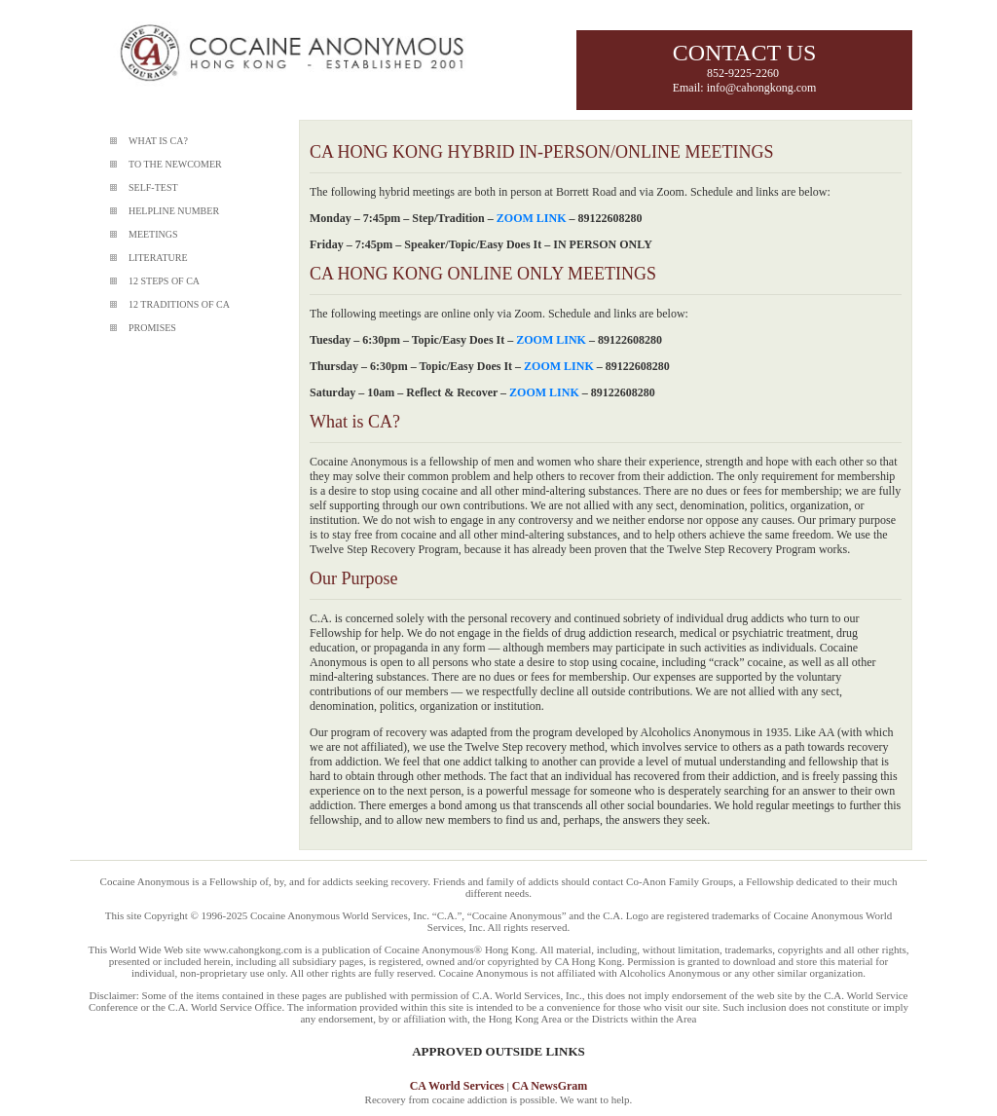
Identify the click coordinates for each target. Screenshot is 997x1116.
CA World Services (457, 1086)
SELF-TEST (153, 187)
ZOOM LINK (532, 218)
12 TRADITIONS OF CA (179, 304)
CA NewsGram (550, 1086)
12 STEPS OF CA (164, 281)
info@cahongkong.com (762, 87)
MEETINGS (153, 234)
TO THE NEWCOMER (175, 164)
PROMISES (152, 327)
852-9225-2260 (744, 73)
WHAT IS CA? (158, 140)
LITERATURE (158, 257)
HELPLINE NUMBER (174, 210)
